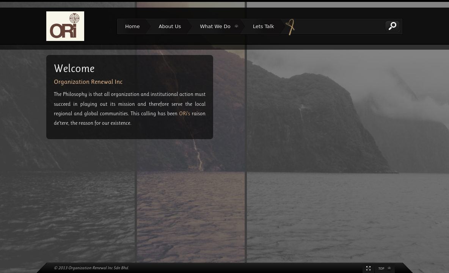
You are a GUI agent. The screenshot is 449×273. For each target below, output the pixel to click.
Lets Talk (263, 26)
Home (132, 26)
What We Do (215, 27)
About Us (170, 26)
